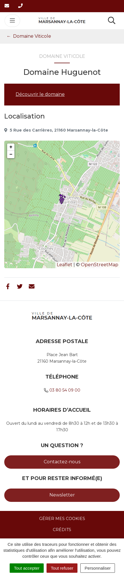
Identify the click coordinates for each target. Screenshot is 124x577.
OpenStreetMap (99, 264)
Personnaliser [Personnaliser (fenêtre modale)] (98, 568)
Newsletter (62, 495)
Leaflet (64, 264)
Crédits (62, 529)
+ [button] (10, 147)
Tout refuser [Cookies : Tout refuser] (62, 568)
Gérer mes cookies (62, 518)
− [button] (10, 154)
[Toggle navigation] (12, 20)
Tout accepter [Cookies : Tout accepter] (26, 568)
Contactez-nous (62, 461)
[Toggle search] (111, 21)
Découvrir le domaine (40, 94)
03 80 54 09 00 (64, 390)
